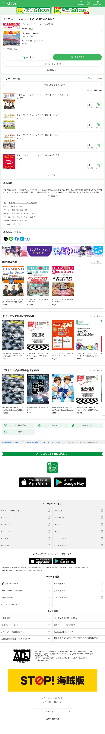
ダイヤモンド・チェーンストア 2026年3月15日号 (38, 135)
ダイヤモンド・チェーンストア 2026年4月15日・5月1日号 (42, 95)
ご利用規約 (6, 618)
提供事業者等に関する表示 (65, 618)
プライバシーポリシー (11, 625)
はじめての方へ (9, 583)
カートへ (29, 57)
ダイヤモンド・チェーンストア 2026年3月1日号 (38, 155)
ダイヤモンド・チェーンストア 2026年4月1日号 (38, 115)
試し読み (13, 49)
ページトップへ (52, 712)
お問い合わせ (7, 597)
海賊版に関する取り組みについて (15, 639)
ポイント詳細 (28, 36)
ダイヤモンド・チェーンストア (23, 213)
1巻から (89, 90)
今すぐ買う (79, 57)
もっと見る (95, 262)
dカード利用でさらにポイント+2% (32, 41)
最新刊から (98, 90)
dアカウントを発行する (52, 698)
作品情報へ (51, 70)
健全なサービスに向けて (64, 625)
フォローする (51, 24)
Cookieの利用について (63, 632)
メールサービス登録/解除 (12, 590)
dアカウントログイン (10, 604)
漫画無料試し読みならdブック (11, 442)
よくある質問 (59, 590)
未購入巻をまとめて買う (54, 85)
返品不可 (24, 43)
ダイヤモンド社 (16, 206)
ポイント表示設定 (61, 597)
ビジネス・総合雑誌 (19, 210)
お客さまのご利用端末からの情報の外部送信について (76, 639)
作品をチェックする (54, 64)
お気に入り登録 (96, 78)
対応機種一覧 (59, 583)
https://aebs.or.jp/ (43, 660)
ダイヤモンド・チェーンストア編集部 (36, 24)
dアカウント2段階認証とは (13, 632)
